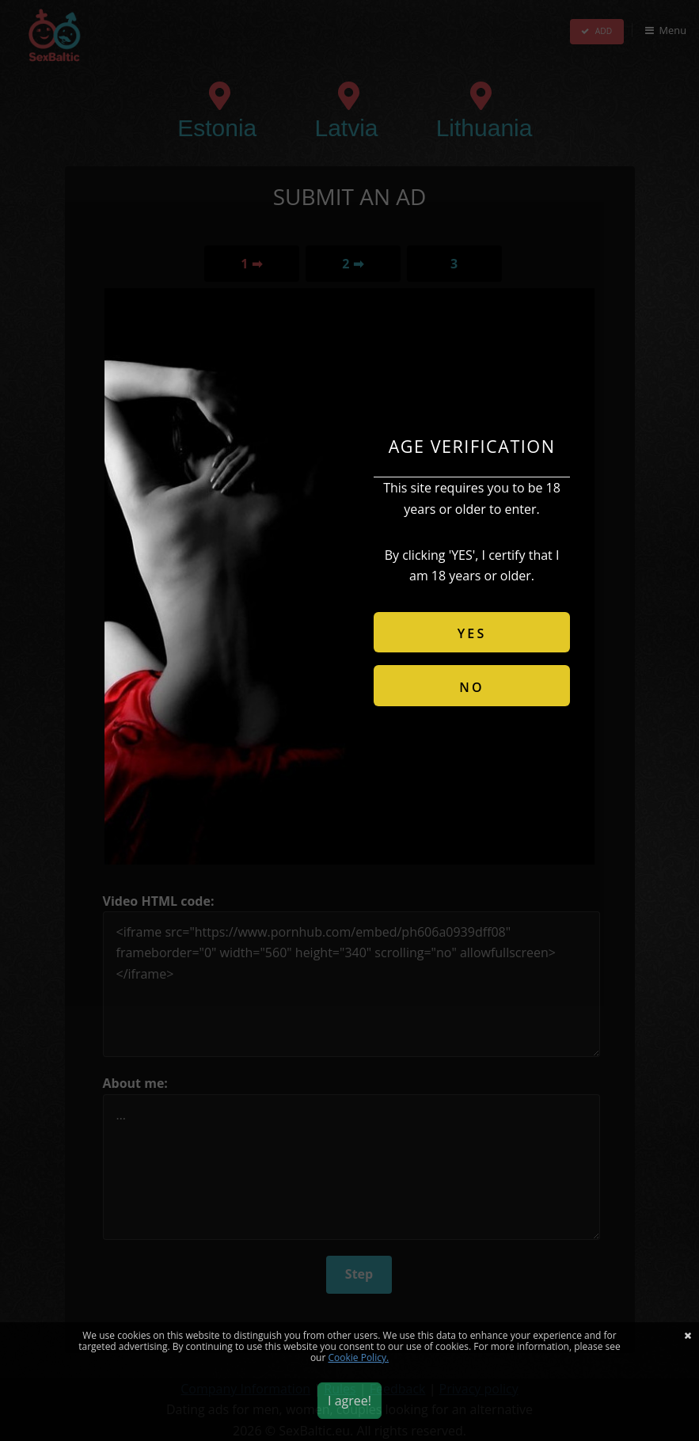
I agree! (349, 1400)
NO (471, 687)
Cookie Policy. (359, 1357)
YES (472, 633)
